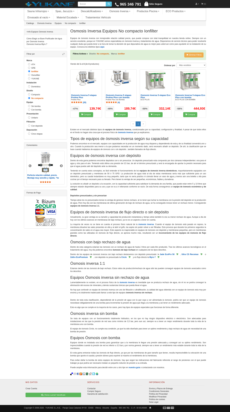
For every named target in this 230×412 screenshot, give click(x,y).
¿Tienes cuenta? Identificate (53, 395)
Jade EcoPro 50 (167, 254)
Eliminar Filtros (194, 55)
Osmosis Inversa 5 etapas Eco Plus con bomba (190, 96)
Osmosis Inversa (119, 11)
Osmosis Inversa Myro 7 (37, 44)
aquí (102, 47)
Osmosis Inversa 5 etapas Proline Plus (84, 96)
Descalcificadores (92, 11)
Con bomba (34, 110)
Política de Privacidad (158, 394)
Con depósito (35, 126)
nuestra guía (134, 367)
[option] (46, 167)
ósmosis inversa (125, 132)
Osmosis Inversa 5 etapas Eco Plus (155, 96)
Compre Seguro (94, 391)
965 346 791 (128, 4)
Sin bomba (34, 106)
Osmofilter (34, 75)
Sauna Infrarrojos (38, 11)
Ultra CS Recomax (189, 254)
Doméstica (34, 86)
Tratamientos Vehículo (98, 17)
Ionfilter (33, 71)
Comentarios (32, 145)
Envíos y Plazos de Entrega (160, 388)
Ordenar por (169, 65)
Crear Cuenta (31, 388)
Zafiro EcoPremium (79, 257)
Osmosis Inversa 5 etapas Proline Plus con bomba (118, 96)
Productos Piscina (148, 11)
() (78, 102)
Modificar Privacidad (157, 397)
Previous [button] (30, 166)
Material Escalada (68, 17)
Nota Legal (153, 402)
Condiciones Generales (159, 391)
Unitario (33, 117)
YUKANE (33, 78)
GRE (31, 68)
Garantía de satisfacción (97, 394)
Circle (123, 257)
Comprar (86, 114)
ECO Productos (176, 11)
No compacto (35, 98)
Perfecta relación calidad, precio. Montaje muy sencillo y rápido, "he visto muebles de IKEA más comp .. (43, 178)
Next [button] (61, 166)
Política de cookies (157, 399)
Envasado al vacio (38, 17)
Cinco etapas (35, 134)
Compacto (34, 94)
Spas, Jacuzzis (64, 11)
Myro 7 (153, 257)
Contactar (91, 388)
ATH (31, 64)
